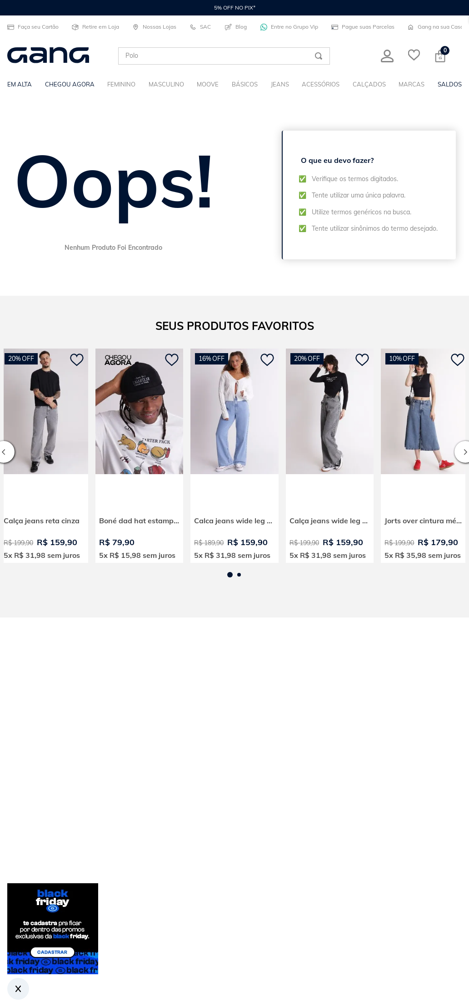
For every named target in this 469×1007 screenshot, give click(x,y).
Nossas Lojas (153, 26)
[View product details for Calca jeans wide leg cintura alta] (234, 456)
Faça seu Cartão (32, 26)
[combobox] (224, 56)
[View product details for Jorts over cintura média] (425, 456)
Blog (235, 26)
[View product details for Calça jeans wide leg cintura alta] (330, 456)
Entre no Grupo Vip (288, 26)
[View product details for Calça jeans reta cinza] (44, 456)
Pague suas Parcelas (362, 26)
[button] (230, 574)
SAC (200, 26)
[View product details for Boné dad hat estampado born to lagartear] (139, 456)
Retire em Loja (95, 26)
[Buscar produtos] (318, 56)
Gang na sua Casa (434, 26)
